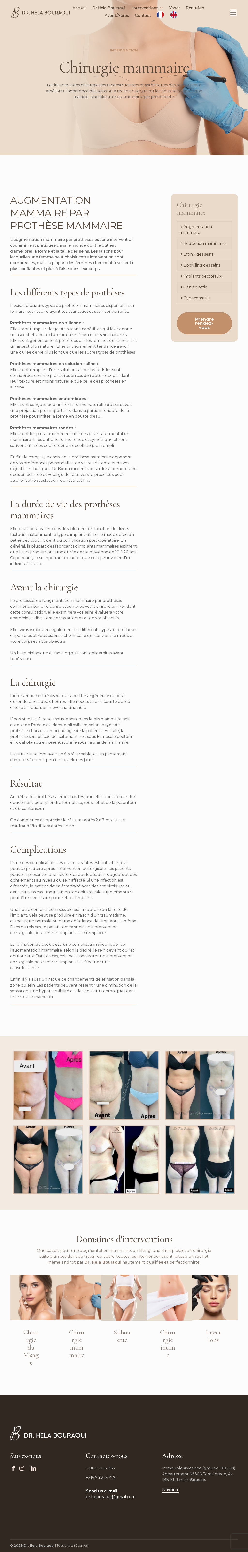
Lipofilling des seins (201, 265)
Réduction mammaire (204, 243)
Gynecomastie (197, 298)
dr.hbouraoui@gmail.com (110, 1496)
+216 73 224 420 (101, 1477)
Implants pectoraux (202, 276)
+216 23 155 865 (100, 1468)
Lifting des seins (198, 254)
